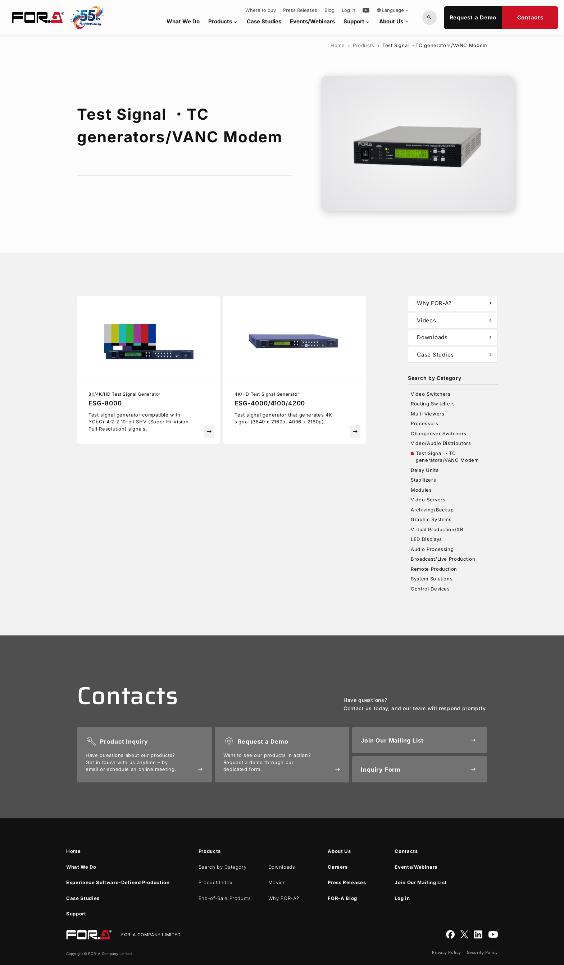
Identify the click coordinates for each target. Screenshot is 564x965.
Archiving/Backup (432, 510)
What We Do (183, 21)
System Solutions (431, 579)
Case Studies (264, 21)
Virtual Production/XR (437, 529)
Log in (348, 10)
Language (393, 10)
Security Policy (482, 952)
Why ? (283, 898)
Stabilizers (423, 480)
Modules (421, 490)
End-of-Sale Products (225, 898)
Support (357, 21)
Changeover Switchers (439, 433)
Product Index (215, 882)
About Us (394, 21)
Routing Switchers (433, 403)
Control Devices (430, 589)
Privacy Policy (446, 952)
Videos (455, 320)
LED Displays (426, 539)
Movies (277, 882)
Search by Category (223, 867)
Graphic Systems (431, 519)
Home (338, 45)
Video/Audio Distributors (441, 443)
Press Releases (300, 10)
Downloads (455, 337)
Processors (424, 423)
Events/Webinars (312, 21)
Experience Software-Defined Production (118, 882)
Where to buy (260, 10)
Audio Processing (432, 549)
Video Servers (428, 499)
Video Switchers (431, 394)
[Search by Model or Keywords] (429, 17)
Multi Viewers (427, 414)
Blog (329, 10)
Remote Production (434, 569)
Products (223, 21)
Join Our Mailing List (421, 882)
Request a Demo (473, 17)
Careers (338, 867)
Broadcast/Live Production (443, 559)
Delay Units (424, 470)
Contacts (530, 17)
